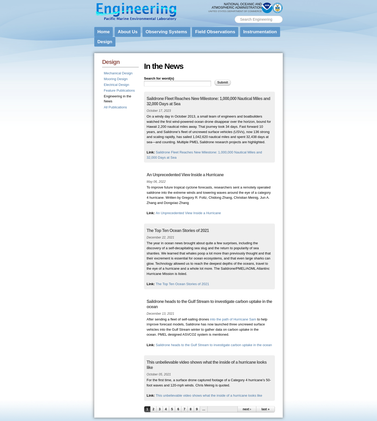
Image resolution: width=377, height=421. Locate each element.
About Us (128, 31)
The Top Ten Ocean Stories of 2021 (182, 284)
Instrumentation (260, 31)
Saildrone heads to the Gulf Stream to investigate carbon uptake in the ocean (214, 345)
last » (266, 409)
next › (247, 409)
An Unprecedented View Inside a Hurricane (188, 213)
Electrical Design (116, 85)
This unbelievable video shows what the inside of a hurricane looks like (209, 395)
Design (104, 41)
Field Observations (215, 31)
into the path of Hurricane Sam (233, 319)
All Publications (115, 107)
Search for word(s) (159, 78)
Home (103, 31)
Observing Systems (166, 31)
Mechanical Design (118, 73)
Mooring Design (116, 79)
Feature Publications (119, 90)
